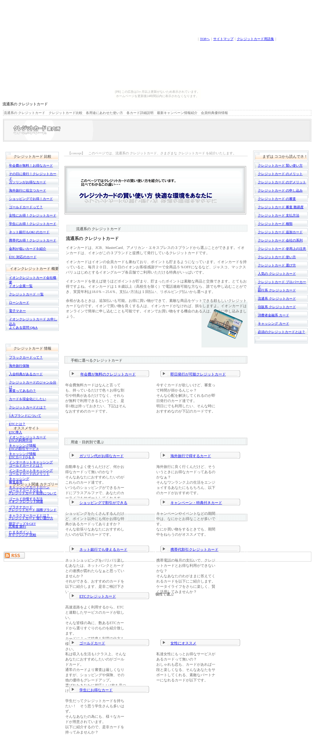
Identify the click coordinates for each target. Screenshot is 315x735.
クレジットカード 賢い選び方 (30, 518)
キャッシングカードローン (29, 487)
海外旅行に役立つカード (27, 190)
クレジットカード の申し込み (280, 190)
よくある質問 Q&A (23, 327)
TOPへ (205, 39)
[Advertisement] (22, 576)
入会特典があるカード (26, 374)
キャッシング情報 (22, 445)
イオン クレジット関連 (25, 501)
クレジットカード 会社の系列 (280, 240)
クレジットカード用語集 (255, 39)
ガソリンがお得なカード (27, 182)
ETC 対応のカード (23, 257)
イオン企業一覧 (21, 286)
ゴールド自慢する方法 (26, 499)
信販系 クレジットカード (277, 307)
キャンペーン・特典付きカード (196, 503)
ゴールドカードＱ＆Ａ (25, 490)
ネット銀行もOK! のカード (29, 232)
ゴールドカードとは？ (26, 465)
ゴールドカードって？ (26, 207)
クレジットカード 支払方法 (278, 215)
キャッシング (19, 479)
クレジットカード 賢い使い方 (280, 165)
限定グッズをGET (22, 524)
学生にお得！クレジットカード (32, 223)
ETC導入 (15, 432)
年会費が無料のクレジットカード (108, 374)
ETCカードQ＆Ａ (22, 457)
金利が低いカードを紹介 (27, 248)
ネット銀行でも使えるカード (103, 549)
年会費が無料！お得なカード (31, 165)
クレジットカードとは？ (27, 407)
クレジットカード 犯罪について (32, 493)
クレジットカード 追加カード (280, 232)
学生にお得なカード (96, 690)
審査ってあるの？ (22, 390)
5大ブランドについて (25, 415)
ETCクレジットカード (97, 596)
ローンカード (19, 302)
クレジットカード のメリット (280, 174)
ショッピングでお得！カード (31, 199)
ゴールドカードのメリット (29, 474)
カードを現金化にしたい (27, 399)
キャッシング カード (273, 323)
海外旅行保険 (19, 366)
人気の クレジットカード (277, 273)
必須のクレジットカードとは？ (281, 332)
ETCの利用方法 (20, 440)
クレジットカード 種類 (275, 223)
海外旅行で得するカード (190, 456)
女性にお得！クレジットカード (32, 215)
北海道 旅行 (17, 526)
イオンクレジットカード (27, 437)
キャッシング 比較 (22, 535)
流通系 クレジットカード (277, 298)
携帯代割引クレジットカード (194, 549)
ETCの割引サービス (24, 449)
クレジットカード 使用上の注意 (282, 248)
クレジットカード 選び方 (277, 265)
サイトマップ (223, 39)
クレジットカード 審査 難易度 (281, 207)
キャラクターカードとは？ (29, 515)
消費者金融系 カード (273, 315)
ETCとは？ (17, 424)
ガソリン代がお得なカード (101, 456)
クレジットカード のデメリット (282, 182)
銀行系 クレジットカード (277, 290)
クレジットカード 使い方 (277, 257)
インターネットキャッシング (31, 462)
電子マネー (17, 311)
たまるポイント (21, 532)
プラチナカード (21, 507)
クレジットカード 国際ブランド (32, 510)
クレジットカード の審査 (277, 199)
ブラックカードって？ (26, 357)
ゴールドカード (92, 643)
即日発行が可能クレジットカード (198, 374)
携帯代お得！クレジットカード (32, 240)
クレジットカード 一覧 (26, 294)
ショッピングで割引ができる (103, 503)
